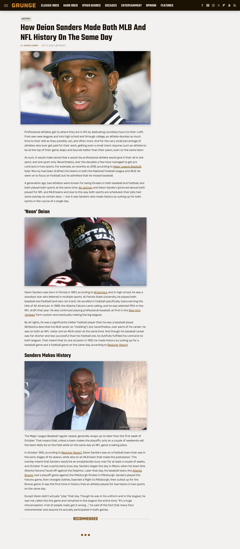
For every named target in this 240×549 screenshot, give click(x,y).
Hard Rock (70, 5)
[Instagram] (213, 5)
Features (167, 5)
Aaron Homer (31, 45)
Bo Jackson (85, 187)
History (26, 18)
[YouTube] (207, 5)
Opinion (151, 5)
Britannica (100, 292)
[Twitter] (218, 5)
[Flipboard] (224, 5)
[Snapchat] (229, 5)
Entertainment (131, 5)
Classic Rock (50, 5)
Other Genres (91, 5)
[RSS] (234, 5)
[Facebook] (202, 5)
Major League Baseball (127, 166)
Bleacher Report (118, 344)
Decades (111, 5)
